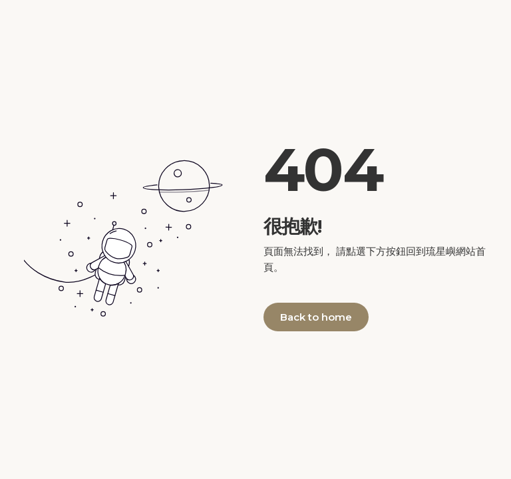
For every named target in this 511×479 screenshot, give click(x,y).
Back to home (316, 317)
